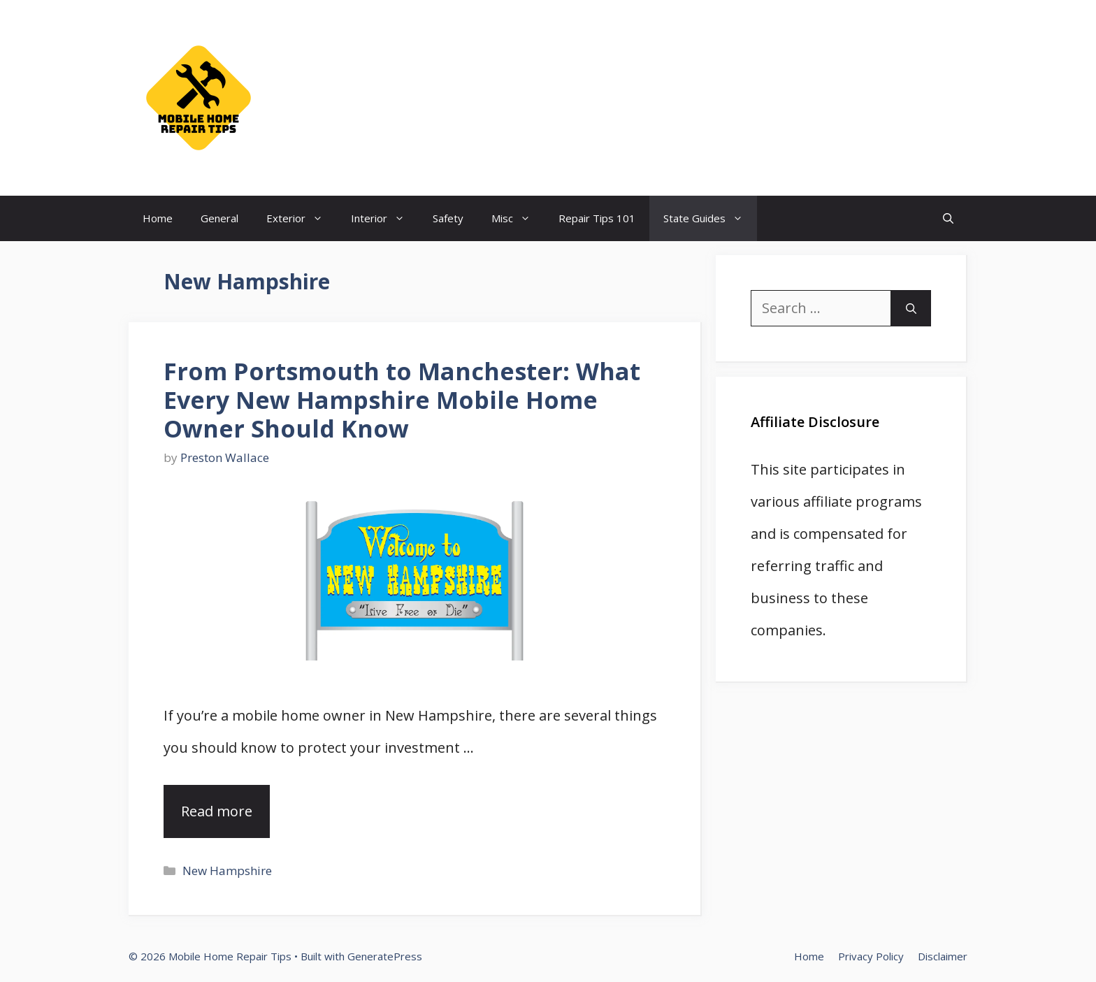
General (219, 218)
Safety (448, 218)
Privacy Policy (871, 956)
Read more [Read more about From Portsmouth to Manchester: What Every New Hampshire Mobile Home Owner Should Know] (216, 811)
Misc (518, 218)
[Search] (911, 308)
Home (158, 218)
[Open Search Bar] (948, 218)
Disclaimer (942, 956)
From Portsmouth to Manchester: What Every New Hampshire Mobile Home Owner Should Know (402, 400)
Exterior (301, 218)
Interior (385, 218)
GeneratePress (384, 956)
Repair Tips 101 (596, 218)
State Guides (710, 218)
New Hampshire (227, 870)
